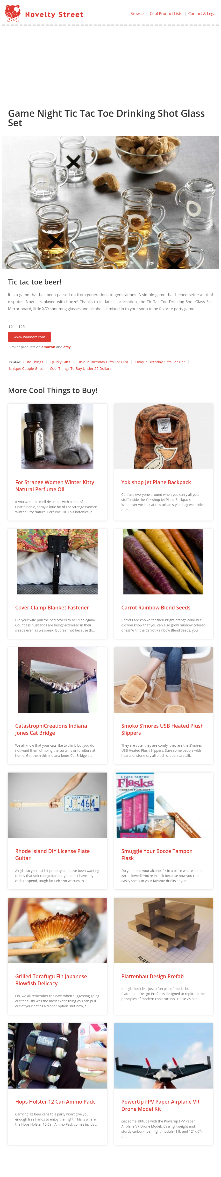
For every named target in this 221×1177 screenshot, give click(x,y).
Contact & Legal (202, 13)
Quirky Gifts (60, 361)
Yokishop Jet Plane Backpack (156, 482)
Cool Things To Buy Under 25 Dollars (80, 368)
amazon (48, 347)
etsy (67, 347)
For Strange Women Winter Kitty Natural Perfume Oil (54, 486)
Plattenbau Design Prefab (152, 976)
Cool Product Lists (166, 13)
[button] (29, 337)
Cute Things (33, 361)
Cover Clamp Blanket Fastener (52, 607)
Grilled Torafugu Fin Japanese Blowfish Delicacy (51, 980)
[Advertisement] (110, 62)
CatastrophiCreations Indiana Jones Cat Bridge (51, 729)
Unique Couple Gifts (26, 368)
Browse (137, 13)
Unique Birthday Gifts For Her (160, 361)
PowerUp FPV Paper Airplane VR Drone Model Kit (160, 1105)
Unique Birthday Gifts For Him (103, 361)
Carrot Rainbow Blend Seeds (156, 607)
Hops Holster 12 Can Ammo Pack (55, 1101)
